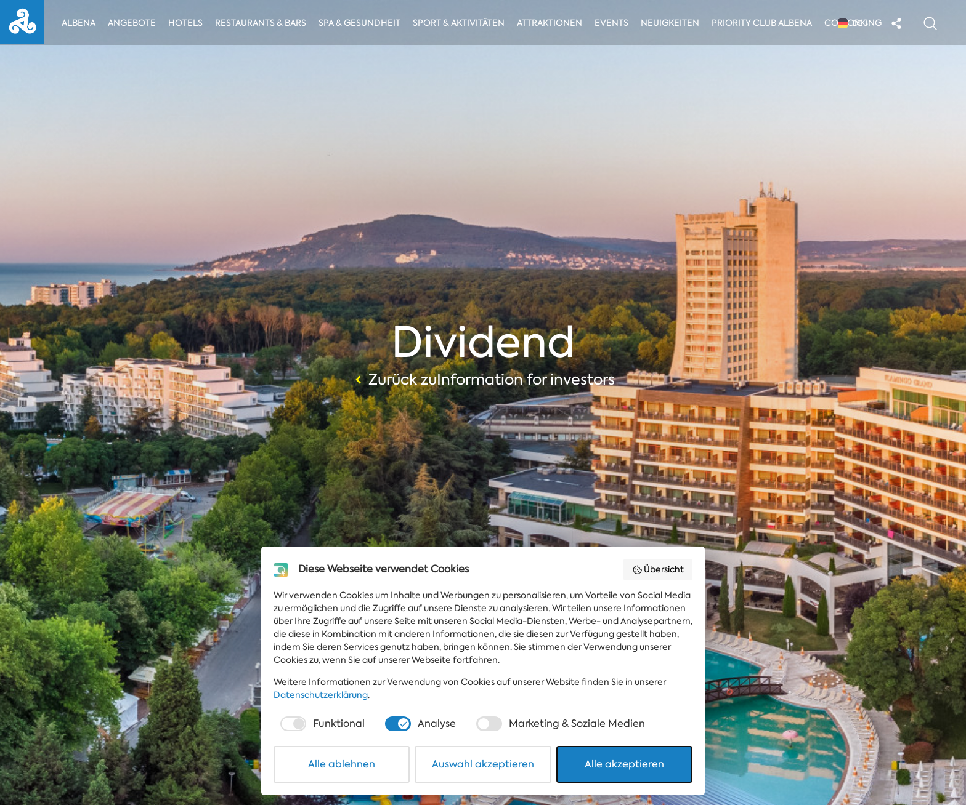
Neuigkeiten (673, 22)
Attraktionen (552, 22)
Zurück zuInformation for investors (483, 379)
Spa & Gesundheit (360, 22)
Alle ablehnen (341, 764)
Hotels (186, 22)
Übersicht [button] (658, 569)
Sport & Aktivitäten (460, 22)
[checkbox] (321, 723)
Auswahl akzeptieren (483, 764)
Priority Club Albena (765, 22)
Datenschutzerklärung (321, 694)
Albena (78, 22)
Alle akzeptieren (624, 764)
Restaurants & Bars (261, 22)
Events (614, 22)
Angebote (132, 22)
